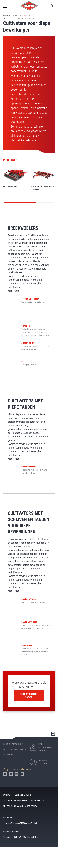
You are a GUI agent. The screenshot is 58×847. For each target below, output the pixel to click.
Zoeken (50, 6)
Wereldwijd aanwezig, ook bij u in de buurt (29, 685)
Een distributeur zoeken (29, 695)
